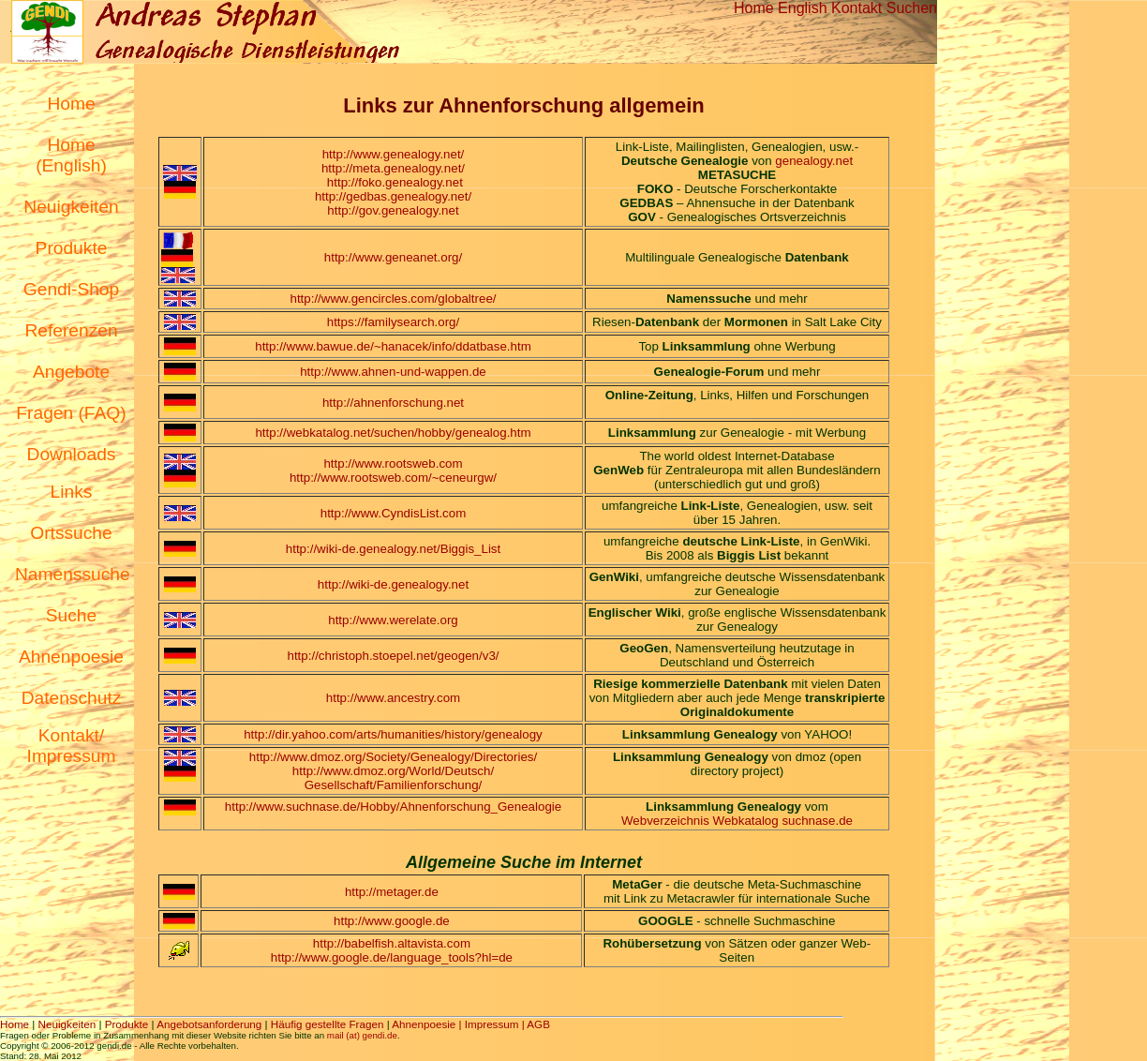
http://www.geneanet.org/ (393, 257)
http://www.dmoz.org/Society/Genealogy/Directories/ (393, 757)
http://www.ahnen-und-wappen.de (393, 372)
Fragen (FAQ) (71, 413)
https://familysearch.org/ (393, 322)
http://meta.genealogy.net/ (393, 168)
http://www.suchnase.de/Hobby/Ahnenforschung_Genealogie (393, 806)
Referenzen (70, 330)
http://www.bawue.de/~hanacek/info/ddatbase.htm (393, 346)
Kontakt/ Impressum (71, 745)
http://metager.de (392, 892)
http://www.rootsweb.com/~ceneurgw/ (393, 478)
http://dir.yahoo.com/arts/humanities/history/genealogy (393, 734)
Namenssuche (72, 574)
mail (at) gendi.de (362, 1035)
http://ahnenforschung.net (393, 403)
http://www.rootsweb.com (392, 463)
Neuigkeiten (70, 207)
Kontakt (856, 8)
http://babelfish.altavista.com (391, 943)
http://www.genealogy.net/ (393, 154)
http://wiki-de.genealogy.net (393, 584)
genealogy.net (814, 161)
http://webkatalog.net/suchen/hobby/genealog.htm (392, 433)
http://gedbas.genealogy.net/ (393, 196)
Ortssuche (71, 533)
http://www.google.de (392, 921)
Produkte (72, 248)
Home (754, 8)
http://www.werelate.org (393, 620)
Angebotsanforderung (208, 1024)
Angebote (71, 371)
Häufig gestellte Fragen (327, 1024)
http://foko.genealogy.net (395, 182)
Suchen (911, 8)
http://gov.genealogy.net (392, 210)
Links (72, 491)
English (802, 8)
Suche (71, 615)
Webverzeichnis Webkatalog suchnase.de (737, 821)
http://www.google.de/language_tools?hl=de (392, 957)
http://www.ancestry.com (393, 698)
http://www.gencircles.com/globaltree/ (393, 298)
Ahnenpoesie (71, 656)
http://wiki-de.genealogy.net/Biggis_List (393, 549)
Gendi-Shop (71, 289)
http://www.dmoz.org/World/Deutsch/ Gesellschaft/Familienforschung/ (393, 778)
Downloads (71, 454)
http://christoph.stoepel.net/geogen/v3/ (393, 656)
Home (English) (71, 155)
